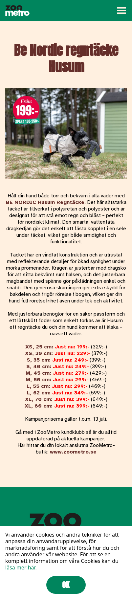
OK (66, 585)
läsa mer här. (21, 567)
